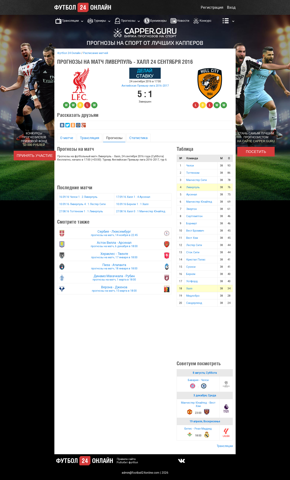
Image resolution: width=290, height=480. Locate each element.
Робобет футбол (127, 462)
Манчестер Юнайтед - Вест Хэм (198, 404)
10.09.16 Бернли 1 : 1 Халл (132, 204)
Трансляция (89, 138)
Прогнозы (128, 20)
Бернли (190, 274)
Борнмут (191, 223)
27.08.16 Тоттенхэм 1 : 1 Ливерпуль (81, 211)
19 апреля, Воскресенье (205, 421)
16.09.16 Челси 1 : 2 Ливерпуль (78, 197)
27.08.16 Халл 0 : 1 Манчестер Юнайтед (140, 211)
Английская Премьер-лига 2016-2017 (145, 85)
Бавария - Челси (198, 380)
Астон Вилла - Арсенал (114, 244)
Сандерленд (194, 303)
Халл (189, 288)
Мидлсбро (193, 295)
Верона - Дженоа (114, 288)
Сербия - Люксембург (114, 233)
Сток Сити (192, 252)
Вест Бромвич (195, 230)
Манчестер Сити (196, 180)
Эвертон (191, 209)
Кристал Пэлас (195, 259)
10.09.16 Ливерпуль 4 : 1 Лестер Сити (82, 204)
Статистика (138, 138)
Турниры (100, 20)
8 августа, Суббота (205, 373)
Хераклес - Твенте (114, 255)
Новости (183, 20)
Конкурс (205, 20)
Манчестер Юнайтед (199, 201)
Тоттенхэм (192, 172)
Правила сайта (126, 459)
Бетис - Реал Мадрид (198, 428)
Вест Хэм (192, 238)
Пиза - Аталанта (114, 266)
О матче (66, 138)
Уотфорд (192, 281)
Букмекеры (158, 20)
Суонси (190, 266)
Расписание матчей (95, 53)
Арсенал (191, 194)
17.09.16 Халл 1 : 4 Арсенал (133, 197)
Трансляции (70, 20)
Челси (190, 165)
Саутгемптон (194, 216)
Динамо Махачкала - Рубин (114, 277)
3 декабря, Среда (204, 395)
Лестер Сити (194, 245)
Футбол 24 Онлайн (69, 53)
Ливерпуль (193, 187)
